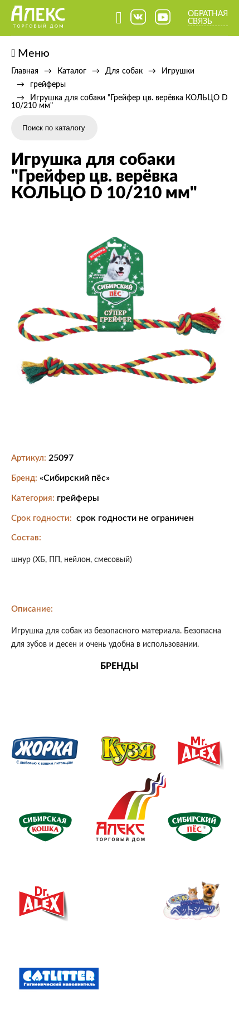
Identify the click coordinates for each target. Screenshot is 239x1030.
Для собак (124, 71)
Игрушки (178, 71)
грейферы (48, 85)
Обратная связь (208, 18)
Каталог (71, 71)
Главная (24, 71)
